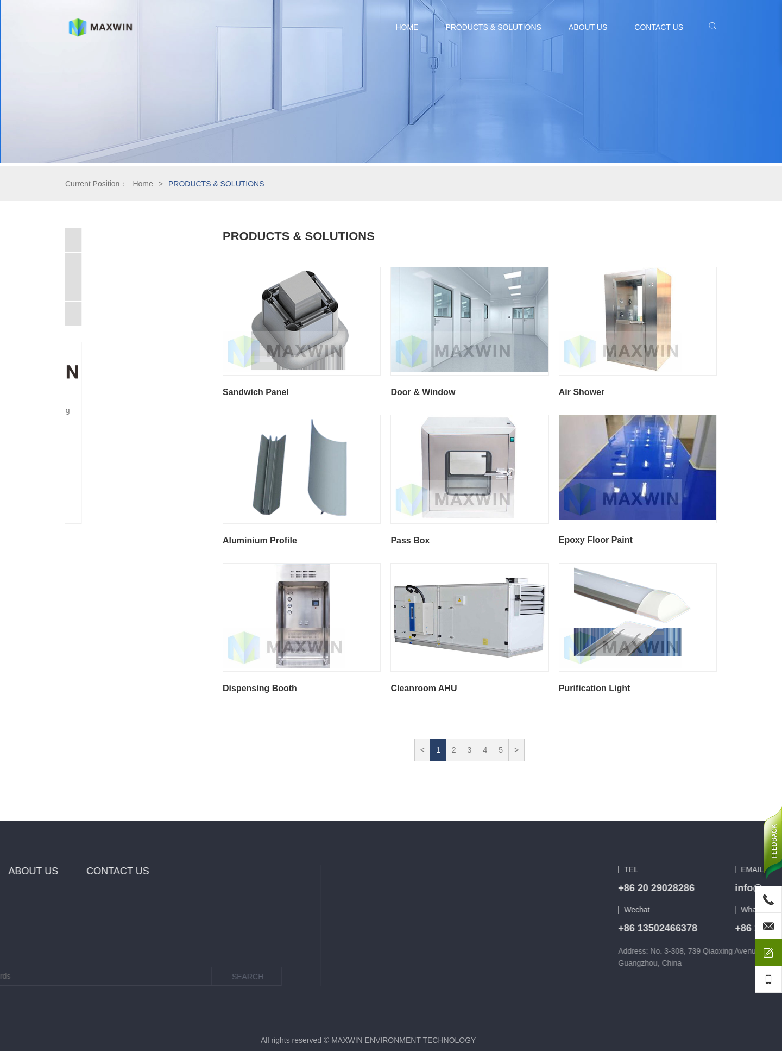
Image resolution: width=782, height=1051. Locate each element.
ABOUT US (588, 27)
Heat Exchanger (98, 313)
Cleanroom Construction (112, 264)
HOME (406, 27)
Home (143, 183)
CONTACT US (658, 27)
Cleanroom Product (103, 289)
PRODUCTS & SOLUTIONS (493, 27)
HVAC (81, 240)
